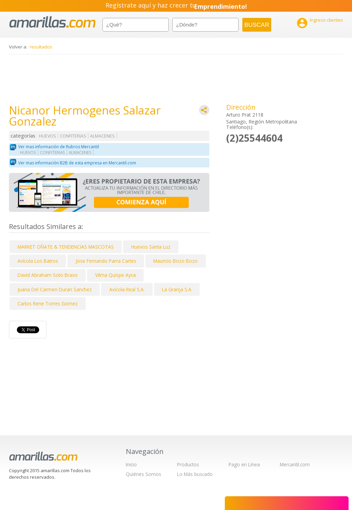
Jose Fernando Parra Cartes (106, 261)
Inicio (131, 464)
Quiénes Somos (143, 474)
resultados (41, 47)
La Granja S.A (176, 289)
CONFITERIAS (73, 136)
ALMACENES (102, 136)
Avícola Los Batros (38, 261)
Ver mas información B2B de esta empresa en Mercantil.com (77, 163)
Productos (188, 464)
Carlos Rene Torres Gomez (48, 303)
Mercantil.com (295, 464)
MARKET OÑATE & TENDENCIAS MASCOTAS (66, 246)
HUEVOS (47, 136)
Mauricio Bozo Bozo (175, 261)
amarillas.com (52, 22)
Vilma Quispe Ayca (115, 275)
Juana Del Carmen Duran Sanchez (55, 289)
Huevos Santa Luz (150, 246)
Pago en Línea (244, 464)
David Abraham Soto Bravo (48, 275)
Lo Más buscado (195, 474)
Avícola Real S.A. (127, 289)
